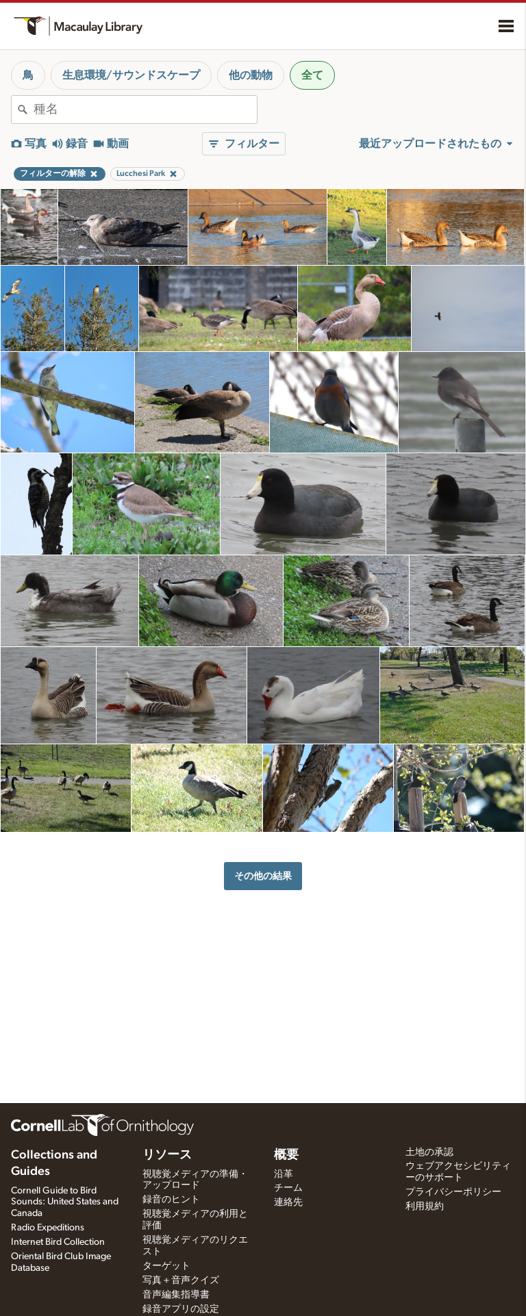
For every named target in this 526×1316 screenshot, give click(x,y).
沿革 (283, 1174)
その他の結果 (263, 876)
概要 (286, 1155)
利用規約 (424, 1206)
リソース (167, 1155)
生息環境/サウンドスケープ (131, 75)
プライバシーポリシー (453, 1192)
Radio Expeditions (47, 1227)
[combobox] (145, 109)
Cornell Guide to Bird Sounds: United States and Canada (64, 1202)
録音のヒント (171, 1199)
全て (312, 75)
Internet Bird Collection (58, 1242)
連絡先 (288, 1202)
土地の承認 (429, 1152)
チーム (288, 1188)
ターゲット (166, 1266)
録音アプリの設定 (180, 1309)
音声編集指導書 (176, 1295)
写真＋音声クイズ (180, 1280)
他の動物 (251, 75)
